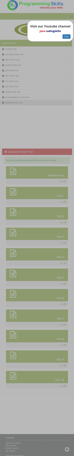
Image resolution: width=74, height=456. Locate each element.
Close (66, 36)
